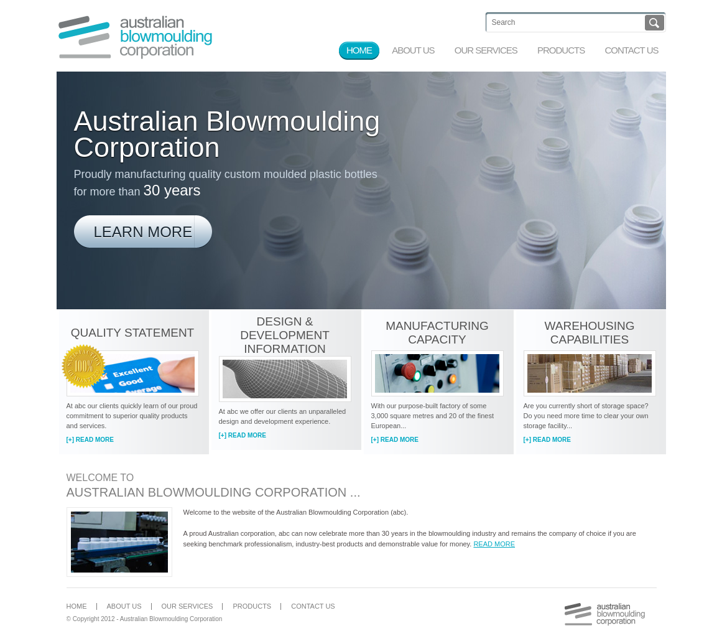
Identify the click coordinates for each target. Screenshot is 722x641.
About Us (124, 606)
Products (252, 606)
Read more (494, 544)
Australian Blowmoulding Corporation (136, 36)
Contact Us (313, 606)
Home (77, 606)
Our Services (187, 606)
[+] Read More (90, 439)
